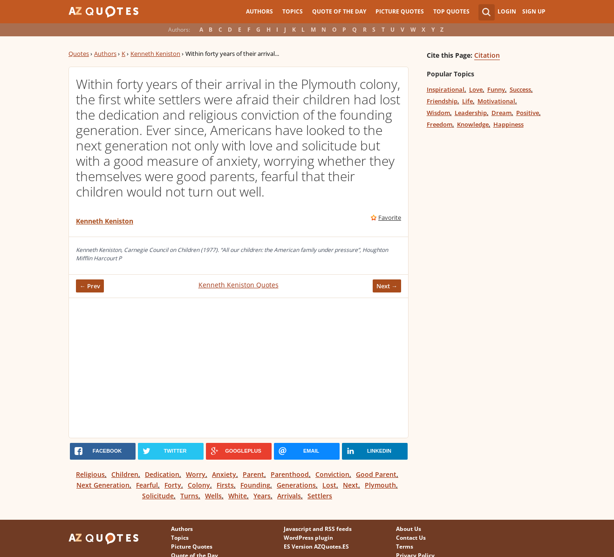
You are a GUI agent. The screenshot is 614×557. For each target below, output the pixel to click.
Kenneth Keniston (155, 53)
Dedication (162, 474)
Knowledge (473, 124)
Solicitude (158, 495)
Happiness (508, 124)
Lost (329, 485)
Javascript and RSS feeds (318, 529)
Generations (296, 485)
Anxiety (224, 474)
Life (467, 101)
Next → (386, 286)
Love (476, 89)
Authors (259, 11)
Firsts (225, 485)
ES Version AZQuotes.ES (316, 546)
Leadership (471, 113)
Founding (255, 485)
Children (124, 474)
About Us (408, 529)
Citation (487, 55)
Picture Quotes (399, 11)
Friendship (442, 101)
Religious (90, 474)
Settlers (319, 495)
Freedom (439, 124)
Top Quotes (451, 11)
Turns (189, 495)
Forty (172, 485)
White (237, 495)
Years (262, 495)
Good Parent (376, 474)
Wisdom (438, 113)
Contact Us (411, 538)
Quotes (78, 53)
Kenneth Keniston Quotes (238, 284)
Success (520, 89)
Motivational (496, 101)
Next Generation (103, 485)
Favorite (389, 217)
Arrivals (289, 495)
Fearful (147, 485)
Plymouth (380, 485)
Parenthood (290, 474)
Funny (496, 89)
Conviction (332, 474)
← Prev (90, 286)
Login (507, 11)
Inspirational (445, 89)
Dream (501, 113)
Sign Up (534, 11)
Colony (199, 485)
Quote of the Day (339, 11)
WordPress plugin (308, 538)
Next (350, 485)
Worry (195, 474)
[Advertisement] (238, 368)
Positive (527, 113)
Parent (253, 474)
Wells (213, 495)
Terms (404, 546)
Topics (292, 11)
